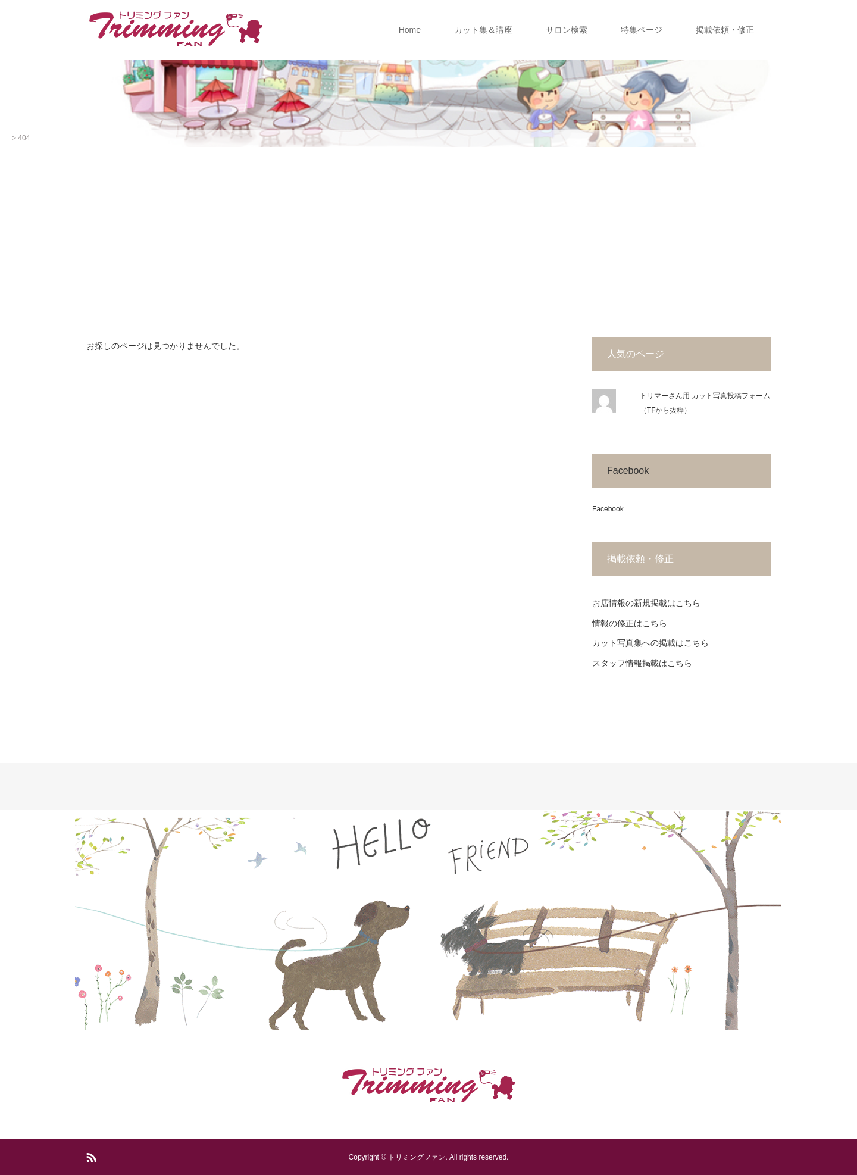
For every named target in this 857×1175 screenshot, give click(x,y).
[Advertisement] (428, 236)
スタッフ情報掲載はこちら (642, 663)
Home (410, 30)
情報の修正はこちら (629, 623)
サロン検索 (566, 30)
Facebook (628, 470)
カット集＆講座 (483, 30)
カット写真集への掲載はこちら (650, 643)
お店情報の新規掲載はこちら (646, 603)
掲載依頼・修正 (725, 30)
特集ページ (641, 30)
